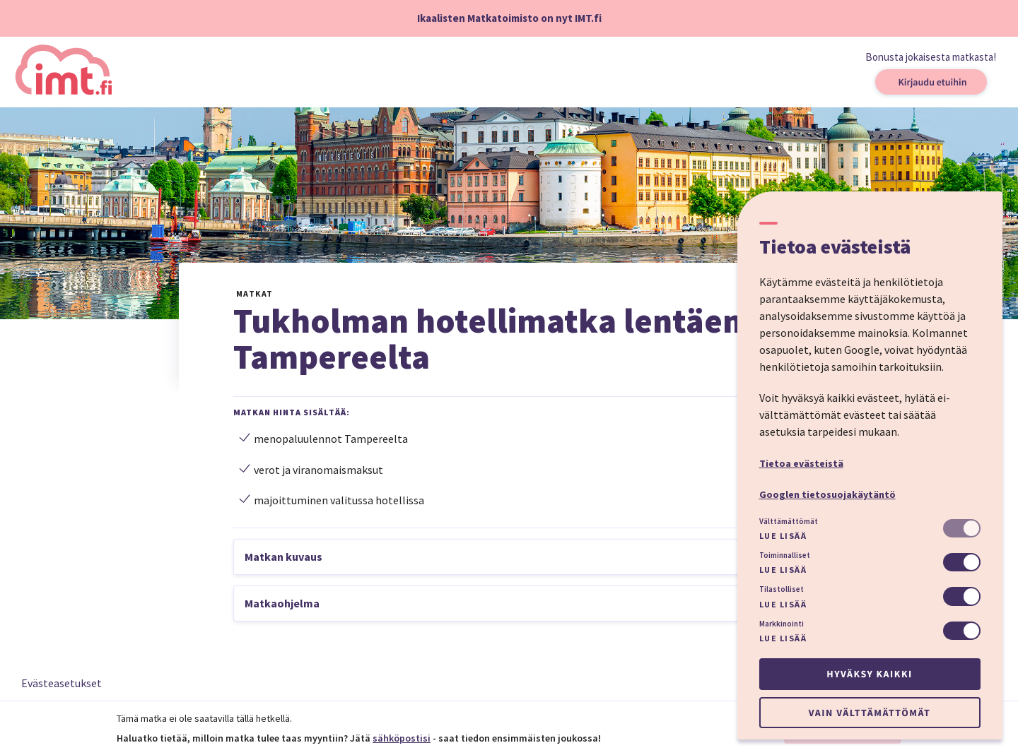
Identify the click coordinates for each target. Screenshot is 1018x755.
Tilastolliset (781, 589)
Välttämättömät (788, 521)
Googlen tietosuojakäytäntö (827, 494)
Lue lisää (783, 535)
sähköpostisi (402, 738)
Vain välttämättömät (869, 712)
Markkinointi (781, 624)
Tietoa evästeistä (801, 463)
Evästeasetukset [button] (61, 683)
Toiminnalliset (784, 555)
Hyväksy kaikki (869, 673)
